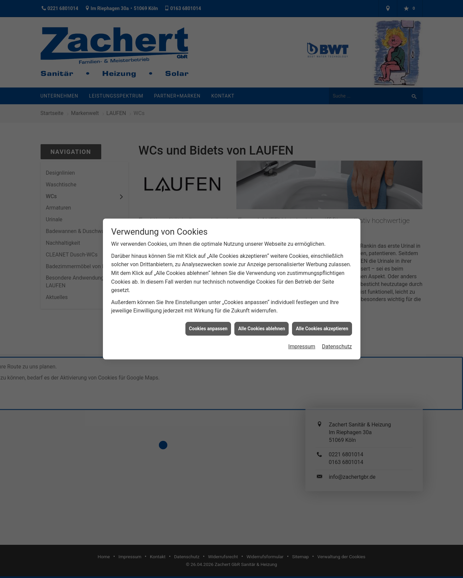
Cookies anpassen (208, 324)
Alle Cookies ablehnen (261, 324)
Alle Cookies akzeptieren (322, 324)
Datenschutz (337, 342)
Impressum (301, 342)
